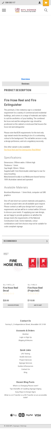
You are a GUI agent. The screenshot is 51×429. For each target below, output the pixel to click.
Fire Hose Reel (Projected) (35, 289)
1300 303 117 (8, 2)
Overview (25, 79)
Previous (44, 241)
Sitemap (23, 426)
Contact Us (25, 369)
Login (21, 337)
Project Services (25, 360)
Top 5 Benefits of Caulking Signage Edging (25, 389)
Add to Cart (38, 305)
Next (47, 241)
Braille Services (25, 357)
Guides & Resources (25, 366)
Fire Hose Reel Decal (10, 289)
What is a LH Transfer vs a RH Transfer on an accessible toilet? (25, 396)
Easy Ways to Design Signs (25, 392)
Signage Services (25, 363)
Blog (25, 372)
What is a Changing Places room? (25, 386)
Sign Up (29, 337)
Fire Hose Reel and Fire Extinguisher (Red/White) (22, 150)
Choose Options (13, 305)
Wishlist (25, 334)
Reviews (25, 83)
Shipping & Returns (25, 340)
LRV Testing (25, 354)
